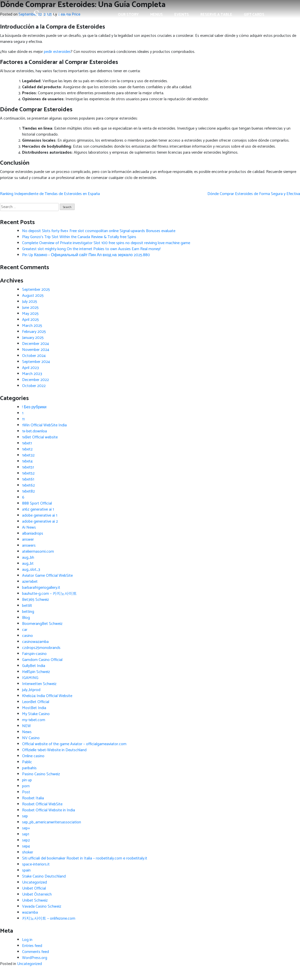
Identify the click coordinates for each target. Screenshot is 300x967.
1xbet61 (28, 479)
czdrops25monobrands (41, 647)
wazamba (30, 912)
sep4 (26, 846)
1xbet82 (28, 491)
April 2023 (30, 367)
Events (181, 15)
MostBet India (34, 708)
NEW (26, 726)
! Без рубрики (34, 407)
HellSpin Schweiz (36, 671)
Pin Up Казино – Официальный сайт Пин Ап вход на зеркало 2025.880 (86, 255)
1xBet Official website (40, 437)
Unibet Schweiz (35, 900)
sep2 (26, 840)
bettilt (27, 605)
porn (26, 786)
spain (26, 870)
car (24, 629)
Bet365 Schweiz (35, 599)
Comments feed (35, 951)
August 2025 (33, 295)
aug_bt (28, 563)
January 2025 (33, 337)
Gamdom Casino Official (42, 659)
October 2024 (34, 355)
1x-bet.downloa (34, 431)
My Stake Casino (36, 714)
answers (29, 545)
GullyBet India (33, 665)
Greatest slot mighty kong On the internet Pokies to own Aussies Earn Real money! (91, 249)
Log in (27, 939)
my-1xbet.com (33, 720)
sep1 (25, 834)
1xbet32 (28, 455)
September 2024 (36, 361)
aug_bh (28, 557)
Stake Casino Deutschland (44, 876)
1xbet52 (28, 473)
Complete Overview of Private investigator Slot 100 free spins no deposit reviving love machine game (106, 243)
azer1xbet (30, 581)
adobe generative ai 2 (40, 521)
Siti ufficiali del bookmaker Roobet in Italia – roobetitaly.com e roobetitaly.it (84, 858)
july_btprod (31, 690)
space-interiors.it (36, 864)
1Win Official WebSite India (44, 425)
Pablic (27, 762)
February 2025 (34, 331)
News (27, 732)
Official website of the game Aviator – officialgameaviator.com (74, 744)
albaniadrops (32, 533)
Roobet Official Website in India (48, 810)
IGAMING (30, 677)
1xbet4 (27, 461)
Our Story (128, 15)
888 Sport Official (37, 503)
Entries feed (32, 945)
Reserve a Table (216, 15)
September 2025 (36, 289)
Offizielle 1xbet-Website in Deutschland (54, 750)
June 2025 (30, 307)
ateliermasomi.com (38, 551)
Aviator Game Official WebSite (47, 575)
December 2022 (35, 379)
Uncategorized (34, 882)
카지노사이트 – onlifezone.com (48, 918)
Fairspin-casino (34, 653)
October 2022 (34, 385)
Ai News (29, 527)
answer (28, 539)
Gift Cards (254, 15)
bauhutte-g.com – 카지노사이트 (49, 593)
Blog (26, 617)
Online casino (33, 756)
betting (28, 611)
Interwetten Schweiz (39, 684)
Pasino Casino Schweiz (41, 774)
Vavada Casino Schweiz (41, 906)
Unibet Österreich (37, 894)
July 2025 (29, 301)
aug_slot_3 (31, 569)
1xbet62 (28, 485)
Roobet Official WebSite (42, 804)
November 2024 (35, 349)
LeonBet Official (35, 702)
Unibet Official (34, 888)
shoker (27, 852)
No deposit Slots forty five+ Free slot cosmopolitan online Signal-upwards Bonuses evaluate (98, 231)
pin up (27, 780)
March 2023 (32, 373)
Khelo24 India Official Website (47, 696)
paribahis (29, 768)
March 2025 (32, 325)
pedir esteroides (57, 51)
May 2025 (30, 313)
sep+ (26, 828)
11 (23, 419)
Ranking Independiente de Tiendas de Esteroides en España (50, 193)
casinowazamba (35, 641)
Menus (156, 15)
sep (25, 816)
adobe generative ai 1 (39, 515)
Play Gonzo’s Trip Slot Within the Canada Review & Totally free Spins (79, 237)
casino (27, 635)
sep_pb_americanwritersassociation (51, 822)
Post (26, 792)
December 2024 (35, 343)
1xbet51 (28, 467)
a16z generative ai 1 (38, 509)
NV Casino (31, 738)
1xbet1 (27, 443)
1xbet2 (27, 449)
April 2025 (30, 319)
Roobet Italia (33, 798)
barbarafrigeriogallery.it (41, 587)
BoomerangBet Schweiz (42, 623)
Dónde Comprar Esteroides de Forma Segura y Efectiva (253, 193)
